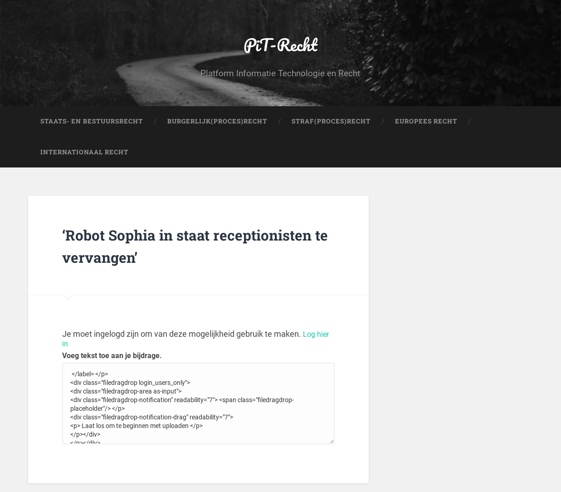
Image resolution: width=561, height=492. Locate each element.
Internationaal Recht (84, 161)
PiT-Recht (280, 48)
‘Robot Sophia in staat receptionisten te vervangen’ (186, 253)
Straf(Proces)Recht (331, 130)
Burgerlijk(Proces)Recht (217, 130)
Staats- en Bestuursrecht (91, 130)
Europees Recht (426, 130)
